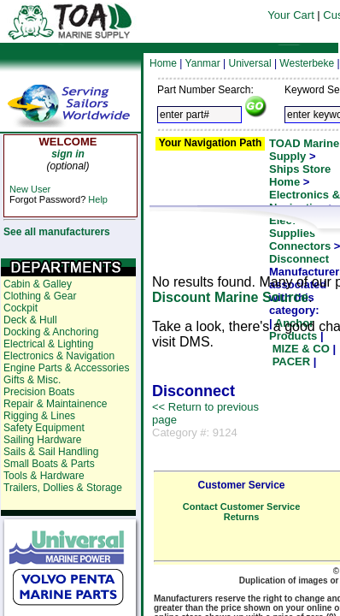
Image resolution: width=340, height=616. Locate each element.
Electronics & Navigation (58, 356)
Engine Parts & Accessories (66, 368)
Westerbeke (306, 63)
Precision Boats (38, 392)
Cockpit (20, 308)
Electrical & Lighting (48, 344)
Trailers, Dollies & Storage (62, 488)
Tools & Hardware (44, 476)
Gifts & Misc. (32, 380)
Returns (242, 517)
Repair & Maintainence (55, 404)
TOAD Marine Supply (304, 150)
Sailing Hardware (42, 440)
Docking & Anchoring (50, 332)
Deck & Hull (30, 320)
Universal (250, 63)
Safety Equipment (44, 428)
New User (29, 189)
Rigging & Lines (39, 416)
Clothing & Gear (39, 296)
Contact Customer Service (242, 506)
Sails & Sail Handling (50, 452)
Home (163, 63)
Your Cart (290, 15)
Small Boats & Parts (49, 464)
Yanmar (202, 63)
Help (98, 199)
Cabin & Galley (37, 284)
